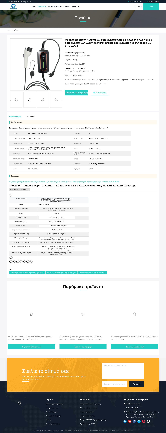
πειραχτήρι (139, 421)
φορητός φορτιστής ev (87, 416)
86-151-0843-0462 (153, 1)
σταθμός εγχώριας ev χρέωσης (90, 404)
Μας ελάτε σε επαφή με (53, 416)
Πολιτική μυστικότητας (53, 424)
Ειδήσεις (67, 6)
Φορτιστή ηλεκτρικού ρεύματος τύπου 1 (93, 273)
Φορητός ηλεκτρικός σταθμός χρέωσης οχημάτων (27, 273)
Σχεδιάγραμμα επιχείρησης (54, 404)
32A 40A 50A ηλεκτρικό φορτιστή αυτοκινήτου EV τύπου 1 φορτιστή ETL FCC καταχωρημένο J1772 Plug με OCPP (81, 338)
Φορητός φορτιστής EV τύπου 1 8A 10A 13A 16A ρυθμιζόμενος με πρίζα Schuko (134, 338)
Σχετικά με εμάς (54, 6)
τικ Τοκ (148, 421)
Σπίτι (33, 6)
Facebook (134, 421)
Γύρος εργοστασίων (52, 408)
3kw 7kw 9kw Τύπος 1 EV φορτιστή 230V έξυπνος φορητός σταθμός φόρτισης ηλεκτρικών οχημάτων (30, 338)
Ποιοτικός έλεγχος (51, 412)
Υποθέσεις (76, 6)
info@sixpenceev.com (135, 1)
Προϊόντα (42, 6)
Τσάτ (151, 6)
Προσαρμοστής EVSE (87, 424)
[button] (62, 100)
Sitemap (48, 420)
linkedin (125, 421)
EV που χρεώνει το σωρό (88, 408)
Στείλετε (136, 384)
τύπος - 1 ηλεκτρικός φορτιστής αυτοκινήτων (61, 273)
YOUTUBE (129, 421)
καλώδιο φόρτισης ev (87, 412)
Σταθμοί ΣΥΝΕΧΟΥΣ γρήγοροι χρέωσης (93, 420)
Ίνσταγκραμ (143, 421)
